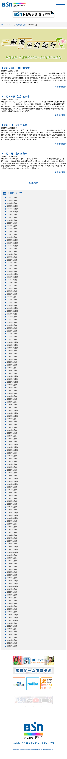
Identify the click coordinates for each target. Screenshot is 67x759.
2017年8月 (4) (12, 422)
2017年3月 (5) (12, 436)
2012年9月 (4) (12, 589)
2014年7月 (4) (12, 527)
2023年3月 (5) (12, 231)
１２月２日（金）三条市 (14, 153)
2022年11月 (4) (12, 243)
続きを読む (61, 86)
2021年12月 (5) (12, 274)
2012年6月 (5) (12, 598)
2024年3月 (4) (12, 197)
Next (56, 684)
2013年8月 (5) (12, 558)
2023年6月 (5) (12, 223)
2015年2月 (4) (12, 507)
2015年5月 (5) (12, 498)
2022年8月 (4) (12, 251)
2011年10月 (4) (12, 620)
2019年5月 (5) (12, 362)
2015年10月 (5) (12, 484)
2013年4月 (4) (12, 569)
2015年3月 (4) (12, 504)
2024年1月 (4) (12, 203)
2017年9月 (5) (12, 419)
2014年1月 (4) (12, 544)
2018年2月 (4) (12, 405)
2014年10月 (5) (12, 518)
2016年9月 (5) (12, 453)
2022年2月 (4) (12, 268)
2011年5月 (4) (12, 634)
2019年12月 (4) (12, 342)
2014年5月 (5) (12, 532)
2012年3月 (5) (12, 606)
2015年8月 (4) (12, 490)
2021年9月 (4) (12, 283)
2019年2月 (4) (12, 371)
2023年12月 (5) (12, 206)
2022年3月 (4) (12, 265)
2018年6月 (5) (12, 393)
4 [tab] (31, 706)
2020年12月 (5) (12, 308)
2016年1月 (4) (12, 475)
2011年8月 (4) (12, 626)
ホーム (3, 25)
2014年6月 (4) (12, 529)
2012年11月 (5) (12, 583)
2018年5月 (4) (12, 396)
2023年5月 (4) (12, 226)
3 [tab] (36, 692)
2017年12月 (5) (12, 410)
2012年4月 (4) (12, 603)
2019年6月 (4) (12, 359)
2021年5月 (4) (12, 294)
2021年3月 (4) (12, 300)
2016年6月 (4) (12, 461)
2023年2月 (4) (12, 234)
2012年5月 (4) (12, 600)
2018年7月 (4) (12, 390)
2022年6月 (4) (12, 257)
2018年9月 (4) (12, 385)
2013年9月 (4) (12, 555)
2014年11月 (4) (12, 515)
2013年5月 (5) (12, 566)
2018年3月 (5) (12, 402)
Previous (10, 684)
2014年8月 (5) (12, 524)
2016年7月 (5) (12, 458)
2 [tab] (33, 692)
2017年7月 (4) (12, 424)
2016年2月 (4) (12, 473)
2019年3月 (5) (12, 368)
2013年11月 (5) (12, 549)
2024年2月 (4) (12, 200)
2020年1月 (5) (12, 339)
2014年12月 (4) (12, 512)
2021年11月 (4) (12, 277)
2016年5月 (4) (12, 464)
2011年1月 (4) (12, 646)
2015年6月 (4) (12, 495)
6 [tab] (36, 706)
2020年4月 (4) (12, 331)
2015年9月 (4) (12, 487)
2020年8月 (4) (12, 319)
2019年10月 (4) (12, 348)
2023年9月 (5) (12, 214)
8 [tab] (41, 706)
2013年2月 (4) (12, 575)
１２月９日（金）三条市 (14, 125)
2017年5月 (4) (12, 430)
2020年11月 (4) (12, 311)
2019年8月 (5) (12, 353)
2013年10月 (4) (12, 552)
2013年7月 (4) (12, 561)
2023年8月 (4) (12, 217)
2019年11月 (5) (12, 345)
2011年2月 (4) (12, 643)
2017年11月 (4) (12, 413)
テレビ (11, 25)
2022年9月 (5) (12, 248)
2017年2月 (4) (12, 439)
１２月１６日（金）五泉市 (15, 96)
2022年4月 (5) (12, 263)
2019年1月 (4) (12, 373)
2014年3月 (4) (12, 538)
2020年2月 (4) (12, 336)
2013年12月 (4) (12, 546)
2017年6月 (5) (12, 427)
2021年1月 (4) (12, 305)
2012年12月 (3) (12, 581)
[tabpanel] (20, 683)
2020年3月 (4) (12, 334)
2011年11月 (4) (12, 617)
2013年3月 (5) (12, 572)
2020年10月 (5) (12, 314)
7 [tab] (38, 706)
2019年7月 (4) (12, 356)
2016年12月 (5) (12, 444)
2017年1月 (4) (12, 442)
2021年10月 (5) (12, 280)
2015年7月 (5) (12, 493)
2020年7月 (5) (12, 322)
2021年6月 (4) (12, 291)
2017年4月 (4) (12, 433)
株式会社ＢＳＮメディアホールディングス (33, 743)
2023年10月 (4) (12, 212)
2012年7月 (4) (12, 595)
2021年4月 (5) (12, 297)
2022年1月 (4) (12, 271)
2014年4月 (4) (12, 535)
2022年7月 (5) (12, 254)
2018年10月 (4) (12, 382)
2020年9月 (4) (12, 317)
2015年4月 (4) (12, 501)
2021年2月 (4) (12, 302)
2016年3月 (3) (12, 470)
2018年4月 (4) (12, 399)
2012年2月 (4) (12, 609)
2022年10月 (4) (12, 246)
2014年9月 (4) (12, 521)
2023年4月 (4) (12, 229)
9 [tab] (44, 706)
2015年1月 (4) (12, 510)
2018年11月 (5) (12, 379)
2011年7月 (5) (12, 629)
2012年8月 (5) (12, 592)
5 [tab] (33, 706)
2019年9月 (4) (12, 351)
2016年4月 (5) (12, 467)
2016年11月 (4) (12, 447)
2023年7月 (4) (12, 220)
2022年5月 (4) (12, 260)
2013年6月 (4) (12, 564)
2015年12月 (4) (12, 478)
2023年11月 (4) (12, 209)
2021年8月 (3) (12, 285)
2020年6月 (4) (12, 325)
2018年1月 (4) (12, 407)
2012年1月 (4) (12, 612)
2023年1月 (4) (12, 237)
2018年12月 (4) (12, 376)
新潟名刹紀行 (21, 25)
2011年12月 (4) (12, 615)
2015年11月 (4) (12, 481)
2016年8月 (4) (12, 456)
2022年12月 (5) (12, 240)
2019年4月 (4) (12, 365)
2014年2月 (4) (12, 541)
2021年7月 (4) (12, 288)
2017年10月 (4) (12, 416)
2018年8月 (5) (12, 388)
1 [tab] (31, 692)
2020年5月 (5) (12, 328)
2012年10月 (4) (12, 586)
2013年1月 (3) (12, 578)
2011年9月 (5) (12, 623)
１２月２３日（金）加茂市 (15, 68)
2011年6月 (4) (12, 632)
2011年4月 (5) (12, 637)
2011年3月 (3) (12, 640)
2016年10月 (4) (12, 450)
